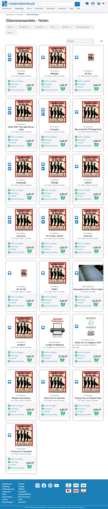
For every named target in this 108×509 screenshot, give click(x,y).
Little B (88, 183)
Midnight (54, 73)
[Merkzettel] (87, 4)
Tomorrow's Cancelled (21, 451)
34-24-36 (21, 289)
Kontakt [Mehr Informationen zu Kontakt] (21, 484)
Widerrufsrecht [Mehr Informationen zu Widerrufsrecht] (8, 489)
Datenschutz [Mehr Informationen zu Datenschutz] (7, 497)
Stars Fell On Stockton (54, 398)
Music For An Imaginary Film (88, 342)
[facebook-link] (44, 487)
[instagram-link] (37, 487)
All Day (87, 73)
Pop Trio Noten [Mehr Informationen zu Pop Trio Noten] (24, 497)
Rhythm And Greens (21, 398)
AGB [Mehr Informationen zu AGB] (4, 494)
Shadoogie (21, 183)
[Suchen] (77, 4)
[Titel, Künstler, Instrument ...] (57, 4)
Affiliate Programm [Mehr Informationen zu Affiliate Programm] (22, 490)
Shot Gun (88, 236)
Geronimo (21, 236)
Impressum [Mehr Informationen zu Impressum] (6, 492)
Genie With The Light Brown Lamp (21, 128)
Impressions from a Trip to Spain (88, 289)
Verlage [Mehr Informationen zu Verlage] (21, 486)
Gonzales (54, 129)
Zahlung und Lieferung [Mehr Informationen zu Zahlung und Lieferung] (7, 485)
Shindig (54, 183)
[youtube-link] (56, 487)
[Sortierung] (80, 41)
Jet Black (21, 345)
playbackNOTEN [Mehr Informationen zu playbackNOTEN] (24, 494)
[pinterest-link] (50, 487)
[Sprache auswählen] (104, 4)
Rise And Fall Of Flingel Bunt (88, 129)
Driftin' (54, 289)
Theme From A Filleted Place (88, 398)
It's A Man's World (54, 236)
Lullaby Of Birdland (55, 345)
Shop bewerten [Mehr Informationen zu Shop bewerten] (22, 500)
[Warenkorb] (99, 4)
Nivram (21, 73)
